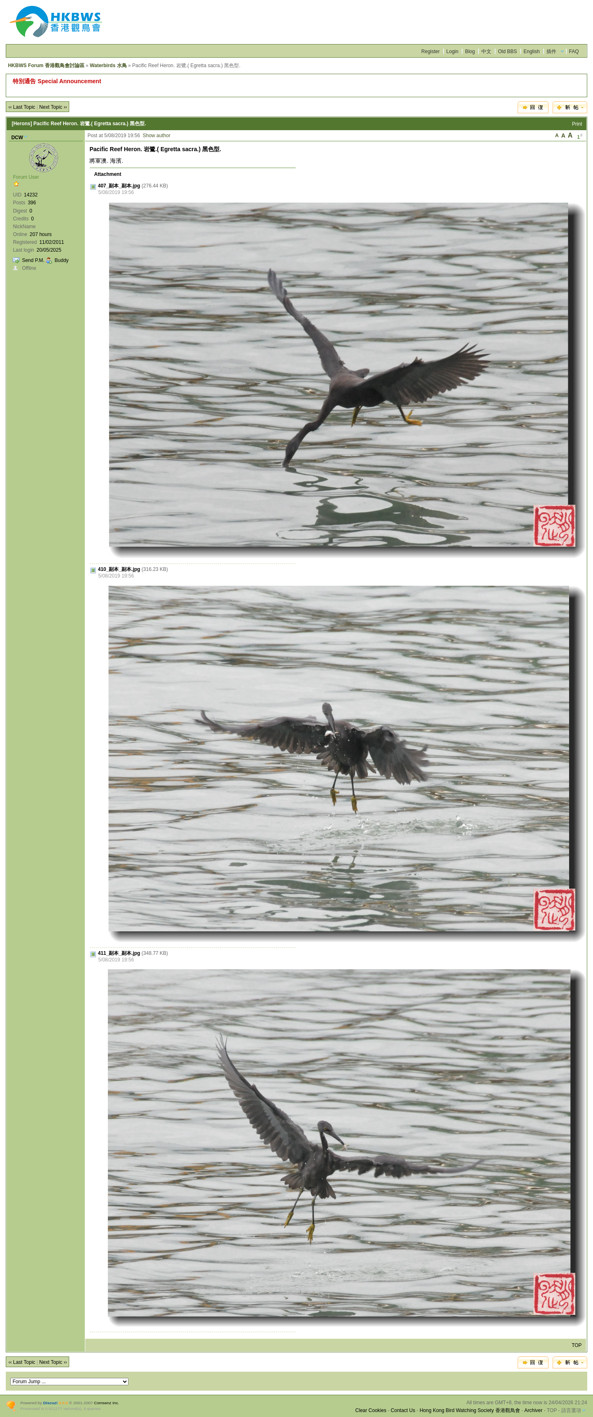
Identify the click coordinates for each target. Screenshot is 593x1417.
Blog (470, 51)
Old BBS (507, 51)
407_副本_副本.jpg (119, 186)
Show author (156, 135)
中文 (486, 51)
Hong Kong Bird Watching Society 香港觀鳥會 (470, 1410)
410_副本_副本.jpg (119, 569)
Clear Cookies (370, 1410)
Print (577, 124)
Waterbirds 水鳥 (108, 65)
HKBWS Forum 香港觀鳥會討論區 (46, 65)
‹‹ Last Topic (21, 107)
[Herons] (22, 123)
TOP (576, 1345)
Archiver (533, 1410)
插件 (551, 51)
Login (452, 51)
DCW (17, 137)
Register (430, 51)
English (531, 51)
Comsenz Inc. (106, 1403)
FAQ (574, 51)
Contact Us (403, 1410)
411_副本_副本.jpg (119, 953)
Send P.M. (33, 260)
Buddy (62, 260)
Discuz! (50, 1403)
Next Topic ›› (53, 107)
